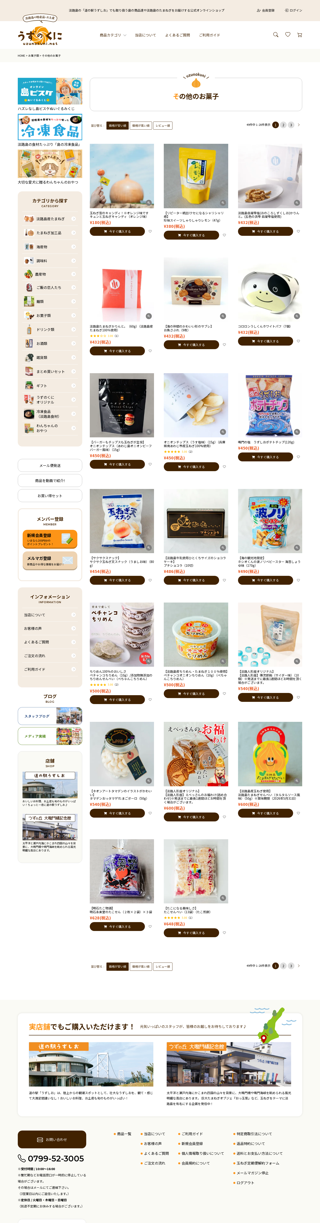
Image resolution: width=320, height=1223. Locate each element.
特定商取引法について (254, 1133)
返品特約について (251, 1143)
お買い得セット (50, 495)
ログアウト (245, 1182)
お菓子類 (33, 55)
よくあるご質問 (177, 35)
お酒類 (35, 343)
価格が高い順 (141, 125)
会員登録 (266, 10)
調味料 (35, 261)
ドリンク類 (39, 329)
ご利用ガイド (209, 35)
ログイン (293, 10)
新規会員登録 (192, 1143)
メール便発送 (50, 465)
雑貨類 (35, 357)
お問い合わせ (52, 1140)
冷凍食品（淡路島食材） (42, 414)
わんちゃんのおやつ (41, 428)
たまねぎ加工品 (42, 233)
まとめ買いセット (44, 371)
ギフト (35, 385)
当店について (145, 35)
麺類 (34, 301)
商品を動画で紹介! (50, 480)
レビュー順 (163, 125)
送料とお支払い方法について (260, 1153)
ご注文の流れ (34, 655)
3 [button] (291, 125)
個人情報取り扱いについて (203, 1153)
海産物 (35, 247)
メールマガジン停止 (253, 1172)
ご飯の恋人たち (42, 287)
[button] (299, 125)
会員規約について (196, 1163)
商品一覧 (124, 1133)
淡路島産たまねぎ (44, 219)
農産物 (35, 274)
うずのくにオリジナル (39, 399)
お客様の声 (33, 628)
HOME (21, 55)
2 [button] (283, 125)
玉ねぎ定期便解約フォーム (258, 1163)
